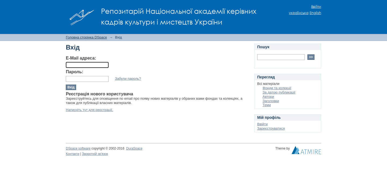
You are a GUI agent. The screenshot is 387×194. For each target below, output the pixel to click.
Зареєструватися (271, 128)
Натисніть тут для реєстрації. (89, 110)
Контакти (72, 154)
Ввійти (316, 6)
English (315, 13)
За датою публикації (279, 92)
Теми (267, 105)
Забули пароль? (128, 79)
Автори (268, 97)
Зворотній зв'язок (95, 154)
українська (299, 13)
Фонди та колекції (277, 88)
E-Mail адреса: (81, 58)
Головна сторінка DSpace (86, 37)
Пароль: (74, 72)
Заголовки (271, 101)
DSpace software (78, 148)
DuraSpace (134, 148)
